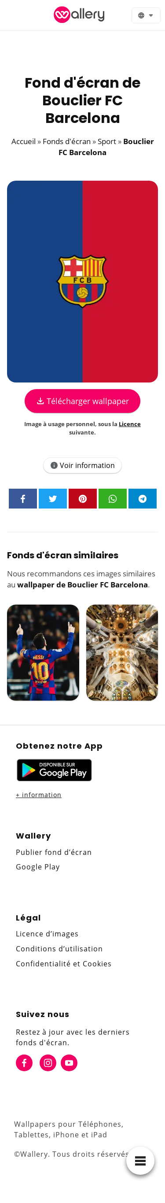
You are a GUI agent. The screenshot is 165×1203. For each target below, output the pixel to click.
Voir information (82, 465)
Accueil (23, 141)
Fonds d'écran (67, 141)
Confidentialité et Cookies (64, 964)
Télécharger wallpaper (82, 401)
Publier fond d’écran (54, 852)
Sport (107, 141)
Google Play (38, 867)
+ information (39, 795)
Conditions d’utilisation (59, 949)
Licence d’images (47, 934)
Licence (130, 424)
